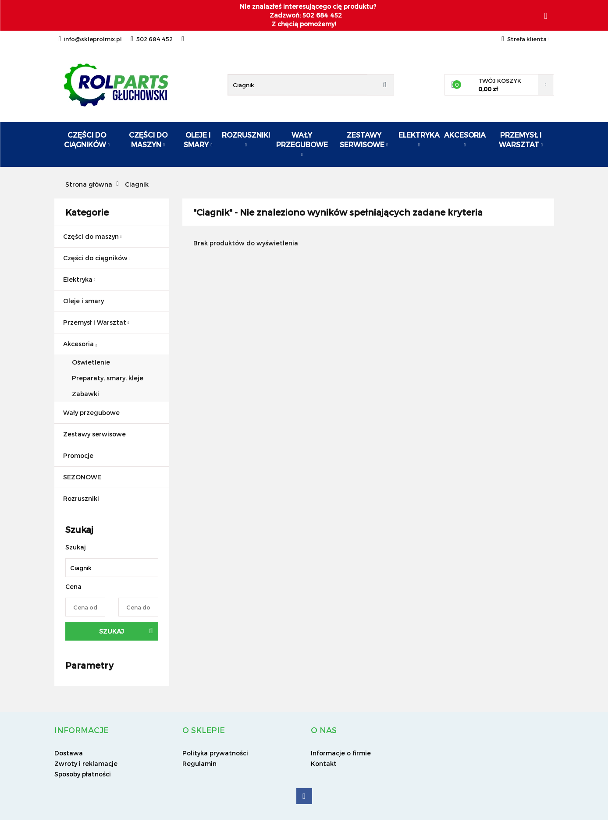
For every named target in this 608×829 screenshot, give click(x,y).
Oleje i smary (198, 140)
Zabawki (85, 393)
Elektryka (419, 139)
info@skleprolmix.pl (90, 39)
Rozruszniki (81, 498)
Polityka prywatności (215, 753)
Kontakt (324, 763)
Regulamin (199, 763)
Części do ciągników (87, 140)
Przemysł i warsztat (521, 140)
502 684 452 (152, 39)
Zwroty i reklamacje (85, 763)
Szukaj (111, 631)
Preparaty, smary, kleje (107, 378)
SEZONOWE (82, 477)
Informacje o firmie (341, 753)
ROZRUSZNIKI (246, 139)
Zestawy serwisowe (364, 140)
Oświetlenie (91, 362)
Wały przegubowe (302, 144)
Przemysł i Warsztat (96, 322)
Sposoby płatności (82, 774)
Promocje (78, 455)
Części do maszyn (148, 140)
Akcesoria (465, 139)
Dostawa (68, 753)
